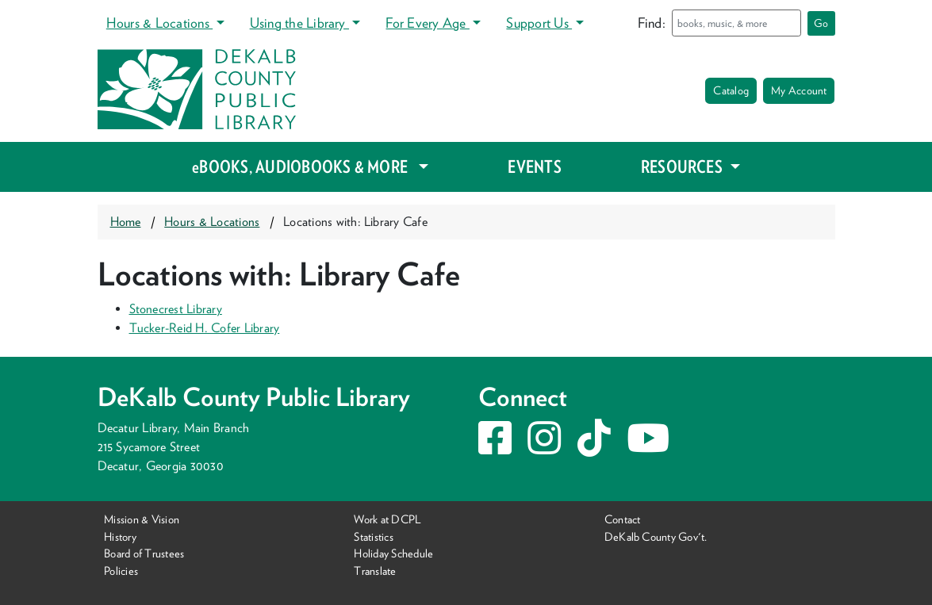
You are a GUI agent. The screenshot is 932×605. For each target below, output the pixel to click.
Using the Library (299, 22)
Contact (622, 519)
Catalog (731, 90)
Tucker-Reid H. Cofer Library (204, 327)
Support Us (539, 22)
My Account (799, 90)
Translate (375, 570)
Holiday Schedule (393, 553)
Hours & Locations (159, 22)
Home (125, 221)
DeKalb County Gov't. (656, 536)
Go (821, 23)
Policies (121, 570)
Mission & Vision (141, 519)
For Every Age (427, 22)
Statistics (373, 536)
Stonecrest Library (175, 308)
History (120, 536)
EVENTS (534, 166)
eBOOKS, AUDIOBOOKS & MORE (303, 166)
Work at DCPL (387, 519)
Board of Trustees (144, 553)
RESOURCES (683, 166)
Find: (651, 22)
